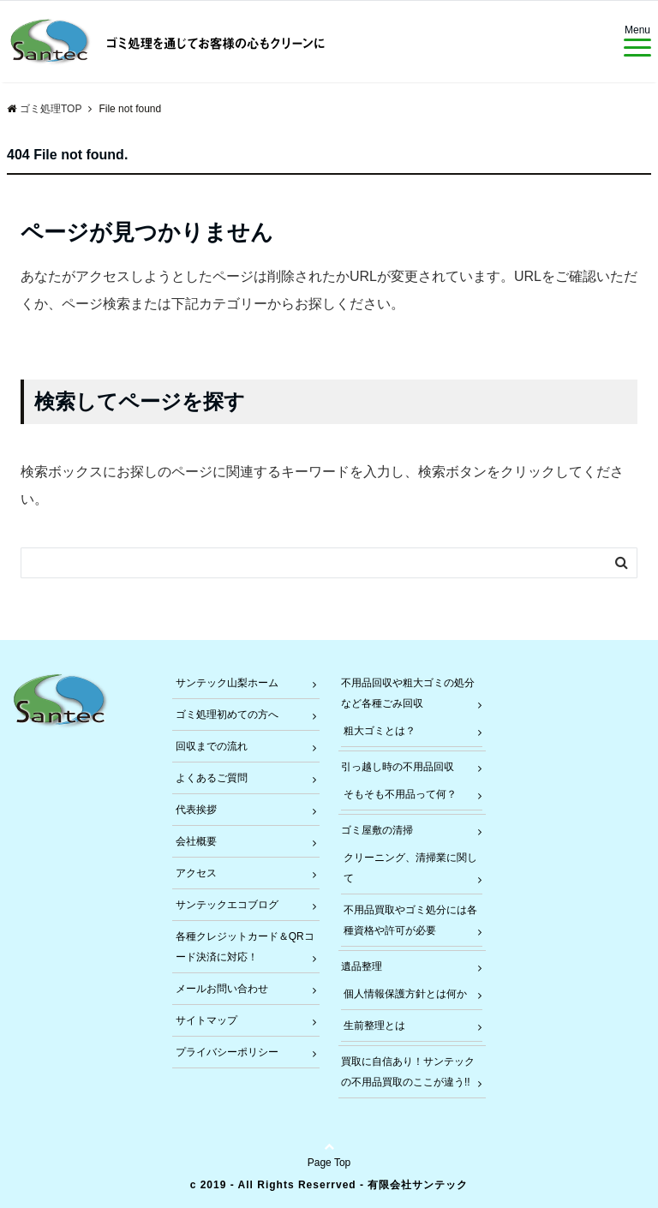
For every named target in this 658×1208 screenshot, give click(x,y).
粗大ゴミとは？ (380, 731)
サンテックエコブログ (227, 905)
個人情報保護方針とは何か (405, 994)
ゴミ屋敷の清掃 (377, 830)
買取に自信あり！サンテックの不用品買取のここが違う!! (408, 1072)
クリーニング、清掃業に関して (410, 868)
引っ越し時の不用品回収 (397, 767)
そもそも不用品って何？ (400, 794)
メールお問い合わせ (222, 989)
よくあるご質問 (212, 778)
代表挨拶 (196, 810)
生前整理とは (374, 1026)
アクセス (196, 873)
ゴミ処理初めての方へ (227, 715)
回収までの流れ (212, 746)
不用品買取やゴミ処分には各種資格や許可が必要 (410, 920)
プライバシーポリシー (227, 1052)
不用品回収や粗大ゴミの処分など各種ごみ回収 (408, 693)
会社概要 (196, 841)
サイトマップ (206, 1020)
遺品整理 (361, 966)
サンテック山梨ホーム (227, 683)
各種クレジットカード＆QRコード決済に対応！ (245, 946)
